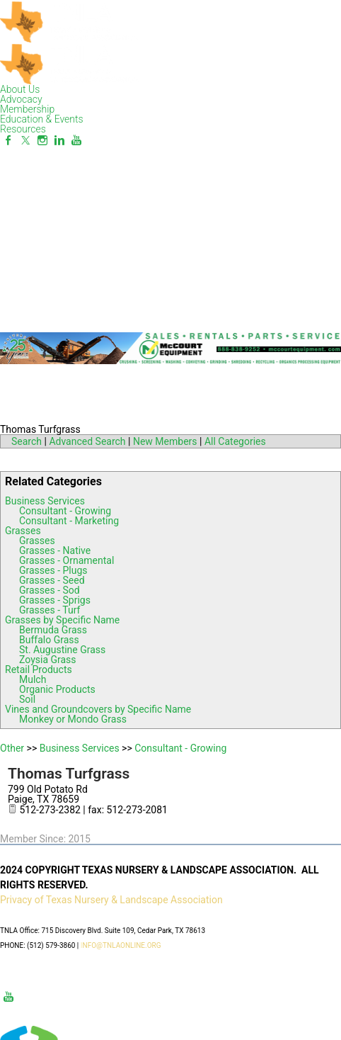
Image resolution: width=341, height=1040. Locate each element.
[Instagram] (42, 140)
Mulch (32, 679)
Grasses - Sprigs (55, 600)
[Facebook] (8, 140)
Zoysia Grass (47, 659)
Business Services (45, 501)
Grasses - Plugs (53, 570)
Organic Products (57, 689)
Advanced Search (87, 441)
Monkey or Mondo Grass (73, 719)
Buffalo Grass (49, 639)
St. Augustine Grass (62, 649)
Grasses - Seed (52, 580)
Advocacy (21, 99)
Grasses (23, 530)
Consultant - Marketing (69, 520)
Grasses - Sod (49, 590)
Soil (27, 699)
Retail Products (38, 669)
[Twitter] (25, 140)
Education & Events (41, 119)
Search (26, 441)
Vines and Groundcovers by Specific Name (98, 709)
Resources (23, 129)
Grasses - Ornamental (66, 560)
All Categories (235, 441)
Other (12, 748)
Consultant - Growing (65, 510)
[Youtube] (76, 140)
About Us (20, 89)
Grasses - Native (55, 550)
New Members (165, 441)
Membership (27, 109)
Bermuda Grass (53, 629)
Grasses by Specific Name (62, 620)
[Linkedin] (59, 140)
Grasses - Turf (49, 610)
